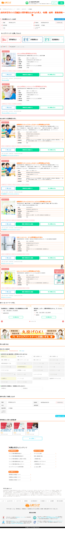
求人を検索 (31, 3)
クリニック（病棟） (55, 363)
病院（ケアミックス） (22, 359)
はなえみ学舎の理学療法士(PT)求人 (27, 53)
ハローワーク (18, 500)
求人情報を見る (51, 74)
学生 (2, 432)
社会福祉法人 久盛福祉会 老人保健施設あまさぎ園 (14, 308)
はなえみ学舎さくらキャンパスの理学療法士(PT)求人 (32, 86)
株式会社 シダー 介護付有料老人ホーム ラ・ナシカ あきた (48, 309)
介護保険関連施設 (21, 366)
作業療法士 (3, 388)
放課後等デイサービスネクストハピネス (11, 229)
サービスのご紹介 (38, 453)
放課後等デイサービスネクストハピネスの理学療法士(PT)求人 (34, 201)
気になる (9, 74)
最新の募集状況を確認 (27, 224)
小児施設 (22, 350)
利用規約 (26, 500)
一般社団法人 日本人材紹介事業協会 (17, 523)
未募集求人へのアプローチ (40, 461)
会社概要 (52, 500)
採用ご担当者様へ (60, 500)
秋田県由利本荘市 (14, 350)
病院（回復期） (54, 356)
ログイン (54, 3)
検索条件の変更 (60, 19)
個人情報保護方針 (34, 500)
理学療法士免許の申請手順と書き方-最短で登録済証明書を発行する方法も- (19, 430)
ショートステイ (38, 374)
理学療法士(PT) (4, 350)
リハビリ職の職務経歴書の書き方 (16, 456)
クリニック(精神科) (6, 366)
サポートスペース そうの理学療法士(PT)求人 (30, 237)
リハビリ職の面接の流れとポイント (16, 464)
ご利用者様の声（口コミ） (40, 464)
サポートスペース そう (8, 263)
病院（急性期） (38, 356)
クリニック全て (21, 363)
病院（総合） (20, 356)
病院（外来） (37, 359)
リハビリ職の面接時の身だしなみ (16, 461)
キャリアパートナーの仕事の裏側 (16, 466)
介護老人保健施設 (38, 370)
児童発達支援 (37, 378)
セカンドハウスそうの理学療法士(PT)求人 (28, 271)
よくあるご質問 (37, 466)
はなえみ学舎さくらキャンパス (10, 113)
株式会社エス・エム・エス (20, 517)
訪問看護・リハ (21, 370)
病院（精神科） (54, 359)
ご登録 (61, 3)
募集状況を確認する (28, 74)
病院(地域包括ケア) (6, 363)
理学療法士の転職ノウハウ (14, 474)
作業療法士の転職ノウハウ (14, 477)
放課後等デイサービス (55, 378)
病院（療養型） (5, 359)
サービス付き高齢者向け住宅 (8, 374)
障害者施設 (4, 382)
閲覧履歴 (35, 3)
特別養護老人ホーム (55, 370)
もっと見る (31, 438)
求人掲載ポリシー (44, 500)
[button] (2, 321)
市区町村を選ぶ (60, 22)
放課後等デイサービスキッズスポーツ (11, 155)
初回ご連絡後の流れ (38, 456)
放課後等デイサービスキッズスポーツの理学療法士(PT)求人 (33, 124)
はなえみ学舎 (6, 80)
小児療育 (3, 378)
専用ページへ (59, 276)
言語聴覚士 (25, 388)
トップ (3, 500)
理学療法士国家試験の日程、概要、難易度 (32, 430)
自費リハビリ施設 (21, 382)
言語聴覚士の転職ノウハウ (14, 479)
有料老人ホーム (21, 374)
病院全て (3, 356)
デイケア (52, 366)
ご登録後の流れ (37, 458)
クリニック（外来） (38, 363)
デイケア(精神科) (38, 366)
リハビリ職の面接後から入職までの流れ (17, 458)
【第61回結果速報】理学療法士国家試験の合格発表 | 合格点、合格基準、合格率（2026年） (6, 430)
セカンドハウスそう (7, 297)
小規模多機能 (53, 374)
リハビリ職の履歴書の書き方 (15, 453)
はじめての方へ (10, 500)
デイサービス (4, 370)
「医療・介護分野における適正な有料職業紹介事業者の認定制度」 (48, 517)
